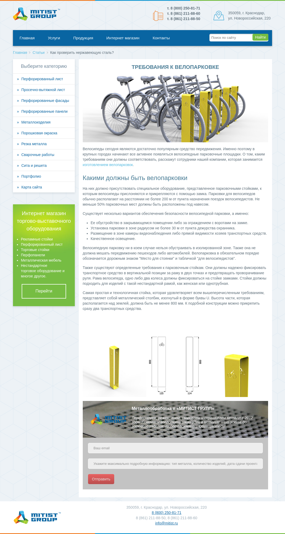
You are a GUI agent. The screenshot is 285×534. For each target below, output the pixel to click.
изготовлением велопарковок (108, 165)
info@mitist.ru (166, 523)
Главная (27, 38)
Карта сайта (31, 187)
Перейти (43, 291)
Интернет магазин (122, 38)
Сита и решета (34, 165)
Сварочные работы (37, 155)
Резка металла (34, 144)
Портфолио (31, 176)
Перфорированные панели (44, 111)
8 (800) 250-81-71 (166, 513)
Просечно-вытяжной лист (43, 90)
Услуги (54, 38)
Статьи (38, 52)
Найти (260, 37)
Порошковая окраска (39, 133)
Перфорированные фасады (45, 100)
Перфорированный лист (42, 79)
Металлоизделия (35, 122)
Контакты (161, 38)
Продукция (83, 38)
